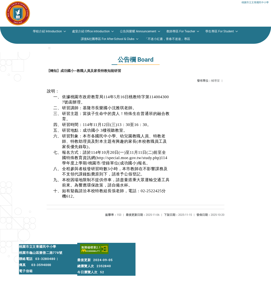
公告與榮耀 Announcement (138, 31)
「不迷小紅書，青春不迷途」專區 (167, 39)
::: (49, 48)
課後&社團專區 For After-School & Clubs (107, 39)
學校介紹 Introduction (47, 31)
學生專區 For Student (219, 31)
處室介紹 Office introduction (91, 31)
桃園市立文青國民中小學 (255, 2)
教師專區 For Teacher (180, 31)
